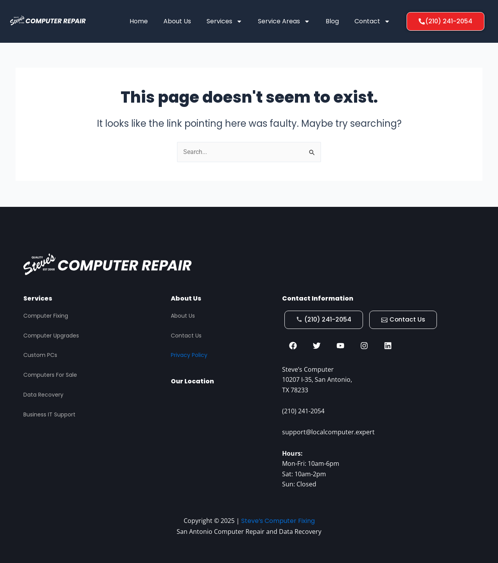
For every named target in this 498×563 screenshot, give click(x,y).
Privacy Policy (189, 354)
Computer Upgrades (51, 335)
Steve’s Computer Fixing (278, 520)
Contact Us (186, 335)
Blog (332, 21)
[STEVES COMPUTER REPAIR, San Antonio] (222, 435)
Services (37, 297)
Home (139, 21)
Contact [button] (372, 21)
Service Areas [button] (284, 21)
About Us (177, 21)
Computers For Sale (50, 374)
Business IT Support (49, 414)
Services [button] (224, 21)
